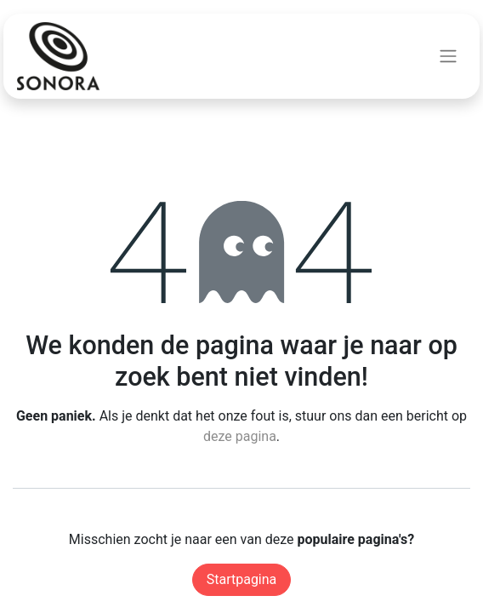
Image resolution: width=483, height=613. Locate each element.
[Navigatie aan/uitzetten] (448, 56)
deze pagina (239, 436)
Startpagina (242, 579)
